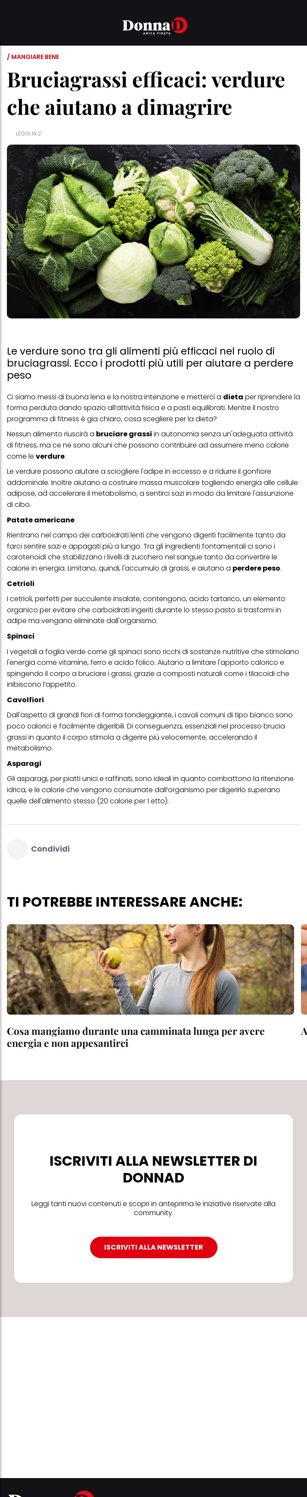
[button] (12, 27)
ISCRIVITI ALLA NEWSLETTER (153, 1247)
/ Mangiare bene (33, 56)
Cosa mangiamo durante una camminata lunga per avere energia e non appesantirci (136, 1036)
